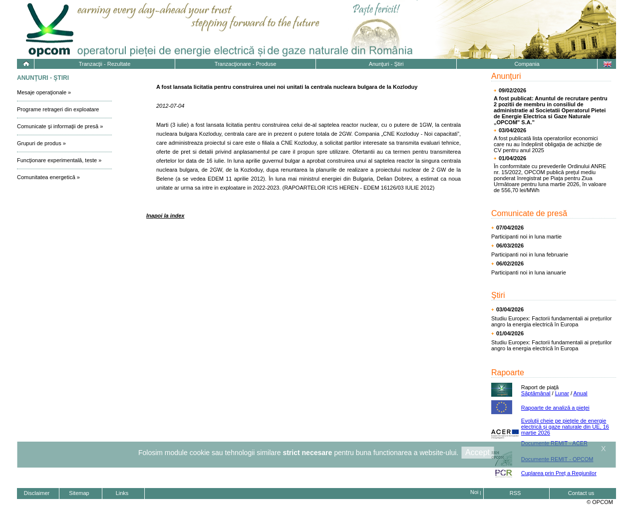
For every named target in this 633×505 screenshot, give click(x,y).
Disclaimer (36, 493)
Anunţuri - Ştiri (386, 64)
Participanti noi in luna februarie (529, 254)
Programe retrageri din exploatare (58, 109)
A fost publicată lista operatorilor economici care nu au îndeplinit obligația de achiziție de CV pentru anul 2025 (548, 144)
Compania (526, 64)
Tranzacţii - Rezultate (105, 64)
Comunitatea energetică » (48, 177)
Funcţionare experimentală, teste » (59, 160)
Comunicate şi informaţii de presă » (60, 126)
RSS (515, 493)
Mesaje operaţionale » (44, 92)
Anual (580, 393)
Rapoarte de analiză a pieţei (555, 408)
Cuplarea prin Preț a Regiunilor (559, 473)
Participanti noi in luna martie (526, 237)
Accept (477, 452)
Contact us (581, 493)
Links (122, 493)
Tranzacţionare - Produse (246, 64)
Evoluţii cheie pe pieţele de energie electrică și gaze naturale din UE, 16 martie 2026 (565, 427)
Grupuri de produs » (41, 143)
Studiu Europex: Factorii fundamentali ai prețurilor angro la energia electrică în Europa (551, 321)
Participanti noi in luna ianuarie (528, 272)
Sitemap (79, 493)
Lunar (562, 393)
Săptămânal (536, 393)
